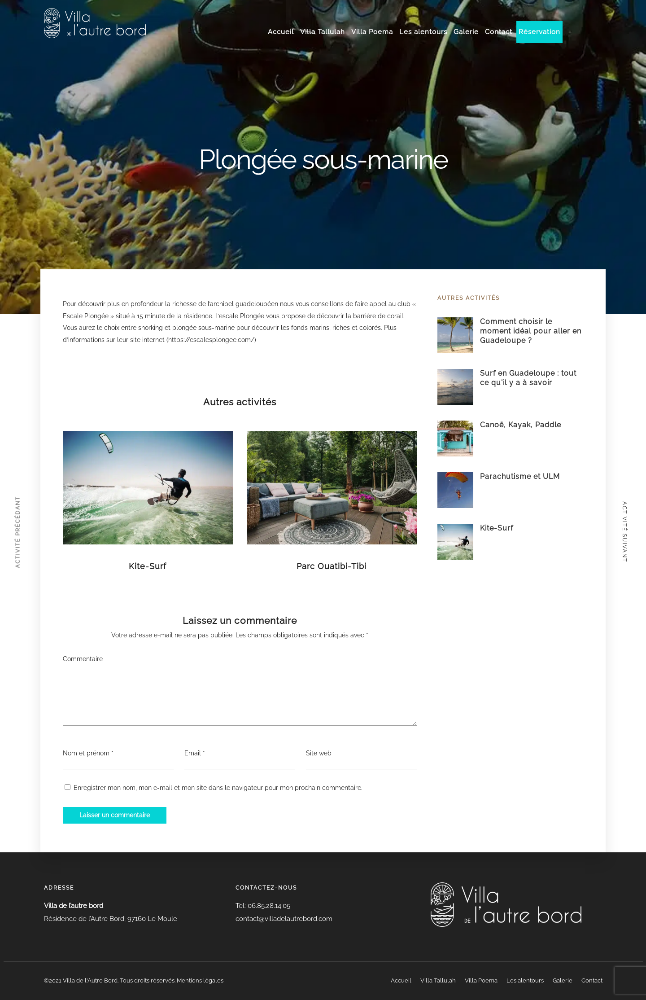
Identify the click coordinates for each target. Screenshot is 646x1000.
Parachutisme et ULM (520, 476)
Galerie (466, 32)
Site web (319, 753)
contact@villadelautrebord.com (284, 919)
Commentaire (83, 658)
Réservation (539, 32)
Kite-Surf (147, 566)
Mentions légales (200, 980)
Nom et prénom (86, 753)
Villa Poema (372, 32)
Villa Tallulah (322, 32)
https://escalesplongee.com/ (211, 339)
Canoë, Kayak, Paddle (520, 425)
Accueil (281, 32)
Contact (498, 32)
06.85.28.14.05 (268, 906)
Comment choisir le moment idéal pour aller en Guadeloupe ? (530, 331)
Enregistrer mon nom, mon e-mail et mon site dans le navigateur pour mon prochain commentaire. (218, 787)
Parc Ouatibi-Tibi (332, 566)
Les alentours (423, 32)
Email (192, 753)
